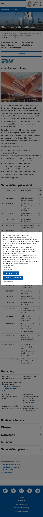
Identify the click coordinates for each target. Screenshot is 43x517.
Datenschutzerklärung (20, 263)
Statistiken (7, 269)
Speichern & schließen (13, 278)
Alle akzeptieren (11, 273)
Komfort (6, 267)
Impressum (8, 281)
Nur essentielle (8, 265)
